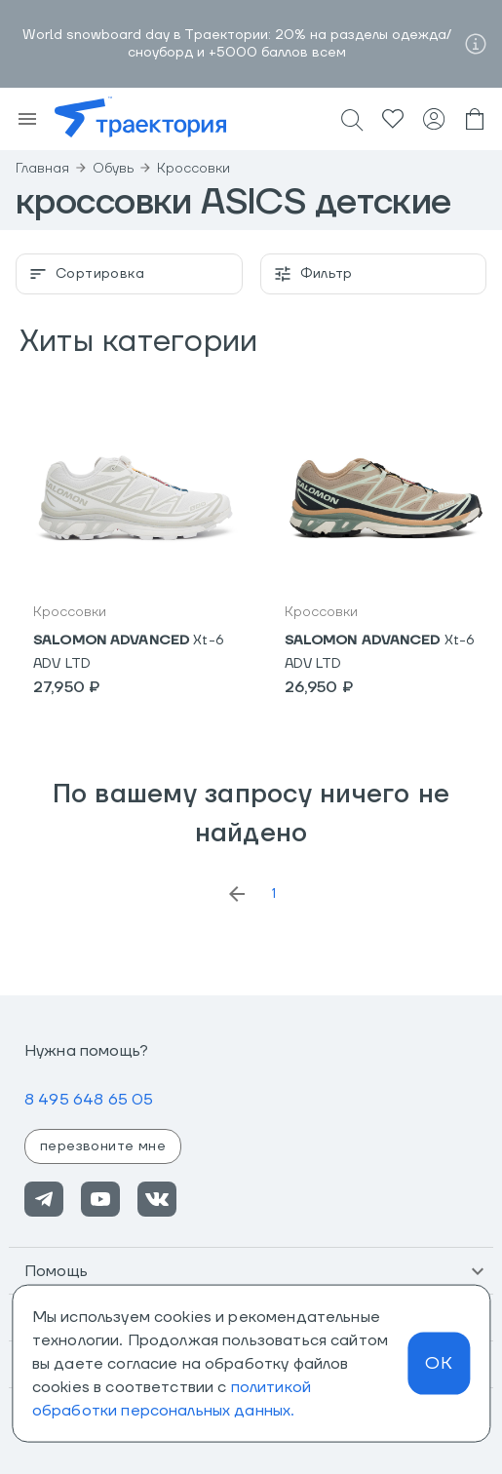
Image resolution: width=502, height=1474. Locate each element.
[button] (251, 1271)
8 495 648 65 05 (88, 1099)
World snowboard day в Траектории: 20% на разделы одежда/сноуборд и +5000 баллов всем (236, 43)
